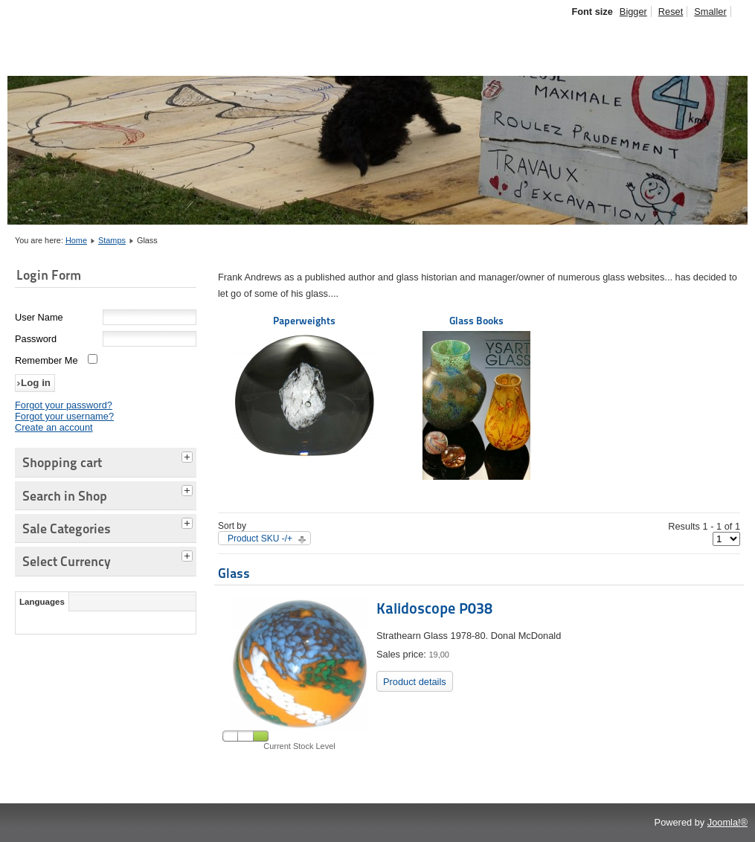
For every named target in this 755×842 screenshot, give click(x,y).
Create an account (54, 427)
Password (36, 338)
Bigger (633, 11)
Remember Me (46, 360)
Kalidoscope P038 (434, 608)
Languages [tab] (42, 601)
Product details (414, 681)
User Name (39, 317)
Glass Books (476, 397)
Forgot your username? (64, 416)
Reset (670, 11)
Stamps (112, 240)
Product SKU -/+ (260, 538)
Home (76, 240)
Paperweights (304, 387)
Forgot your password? (63, 405)
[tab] (188, 455)
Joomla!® (727, 822)
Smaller (710, 11)
